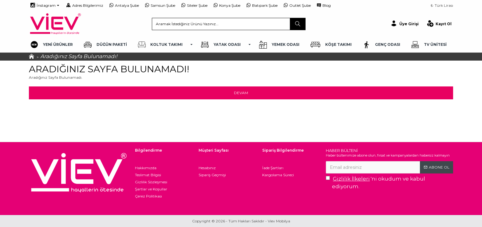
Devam (241, 92)
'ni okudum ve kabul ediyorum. (375, 182)
